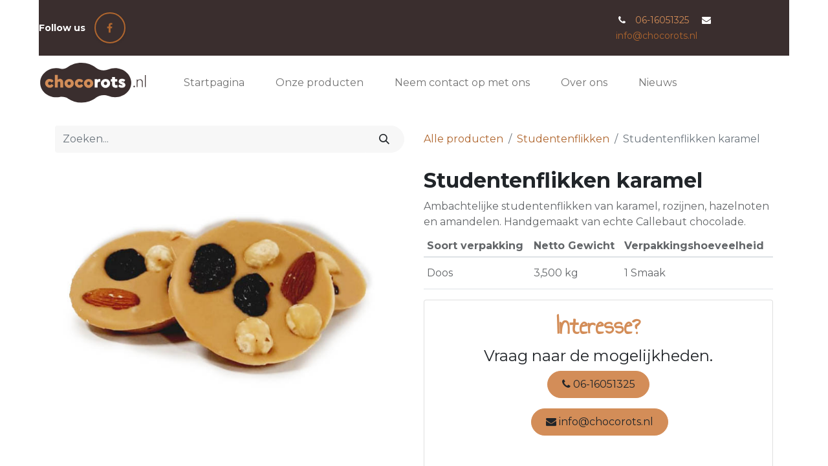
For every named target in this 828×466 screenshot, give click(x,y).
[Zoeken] (384, 139)
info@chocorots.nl (656, 35)
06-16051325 (598, 384)
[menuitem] (214, 83)
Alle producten (463, 139)
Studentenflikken (563, 139)
